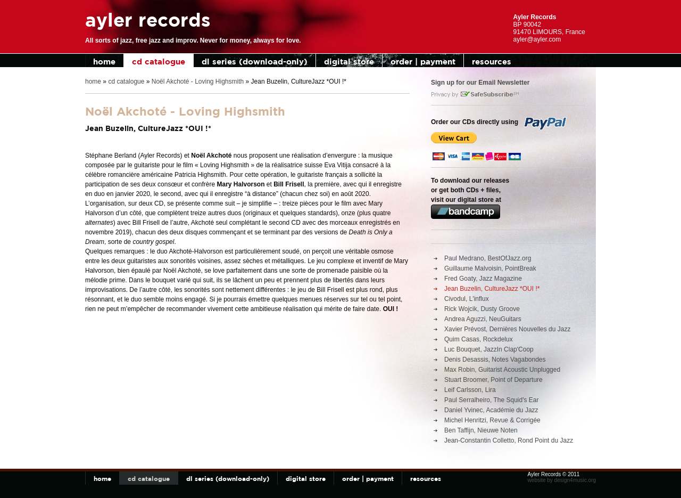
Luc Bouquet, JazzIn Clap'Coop (489, 349)
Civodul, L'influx (466, 299)
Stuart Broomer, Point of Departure (493, 379)
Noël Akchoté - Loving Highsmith (198, 81)
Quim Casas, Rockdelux (478, 339)
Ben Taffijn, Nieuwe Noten (481, 430)
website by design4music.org (562, 480)
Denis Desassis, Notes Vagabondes (495, 359)
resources (491, 61)
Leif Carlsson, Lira (470, 390)
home (104, 61)
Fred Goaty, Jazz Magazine (483, 278)
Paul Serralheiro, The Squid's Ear (491, 400)
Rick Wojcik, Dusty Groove (482, 309)
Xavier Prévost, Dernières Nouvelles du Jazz (507, 329)
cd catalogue (158, 61)
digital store (349, 61)
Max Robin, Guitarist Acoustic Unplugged (502, 369)
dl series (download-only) (255, 61)
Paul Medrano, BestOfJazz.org (487, 258)
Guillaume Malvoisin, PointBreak (490, 268)
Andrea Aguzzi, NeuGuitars (482, 319)
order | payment (423, 61)
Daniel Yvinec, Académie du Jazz (491, 410)
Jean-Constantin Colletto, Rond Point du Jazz (508, 440)
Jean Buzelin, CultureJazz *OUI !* (491, 288)
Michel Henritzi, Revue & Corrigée (492, 420)
